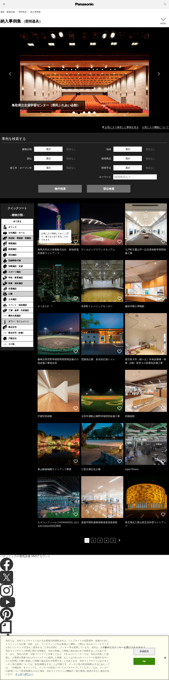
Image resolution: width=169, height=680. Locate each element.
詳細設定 (144, 651)
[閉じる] (165, 658)
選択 (48, 149)
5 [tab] (95, 113)
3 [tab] (84, 113)
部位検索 (108, 189)
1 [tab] (74, 113)
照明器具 (22, 11)
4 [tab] (89, 113)
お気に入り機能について (155, 127)
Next (159, 73)
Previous (10, 73)
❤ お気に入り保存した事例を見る (120, 127)
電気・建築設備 (7, 11)
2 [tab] (79, 113)
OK (144, 661)
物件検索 (60, 189)
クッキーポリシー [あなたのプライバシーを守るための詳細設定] (24, 674)
